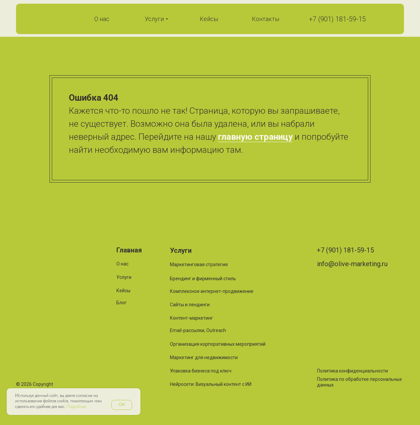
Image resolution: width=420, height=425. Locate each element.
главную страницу (255, 137)
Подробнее (76, 407)
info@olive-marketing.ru (352, 264)
